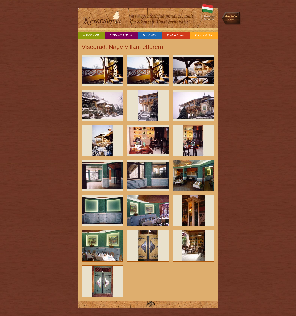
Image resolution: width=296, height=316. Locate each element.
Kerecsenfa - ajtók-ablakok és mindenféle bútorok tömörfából (102, 18)
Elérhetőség (204, 35)
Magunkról (91, 35)
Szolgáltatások (121, 35)
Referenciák (176, 35)
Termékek (149, 35)
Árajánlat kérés (231, 18)
